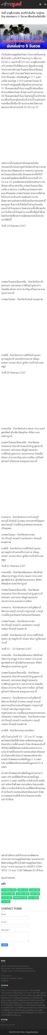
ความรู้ (5, 897)
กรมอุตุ (32, 890)
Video (21, 890)
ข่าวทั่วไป (6, 894)
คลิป (33, 894)
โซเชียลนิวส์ (18, 897)
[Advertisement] (23, 134)
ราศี (4, 901)
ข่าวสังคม (20, 894)
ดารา (31, 897)
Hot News (7, 890)
